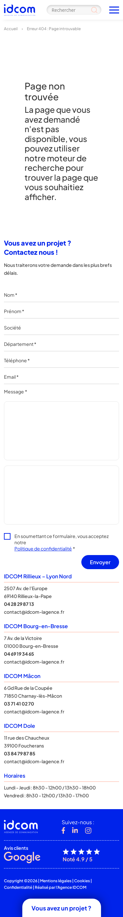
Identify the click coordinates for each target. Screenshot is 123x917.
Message (15, 391)
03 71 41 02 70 (19, 704)
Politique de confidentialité (43, 548)
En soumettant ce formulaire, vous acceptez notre (61, 542)
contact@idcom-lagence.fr (34, 612)
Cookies (82, 880)
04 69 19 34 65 (19, 654)
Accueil (11, 28)
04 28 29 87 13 (19, 604)
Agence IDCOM (71, 887)
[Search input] (74, 10)
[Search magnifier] (94, 10)
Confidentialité (18, 887)
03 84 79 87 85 (19, 753)
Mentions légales (56, 880)
